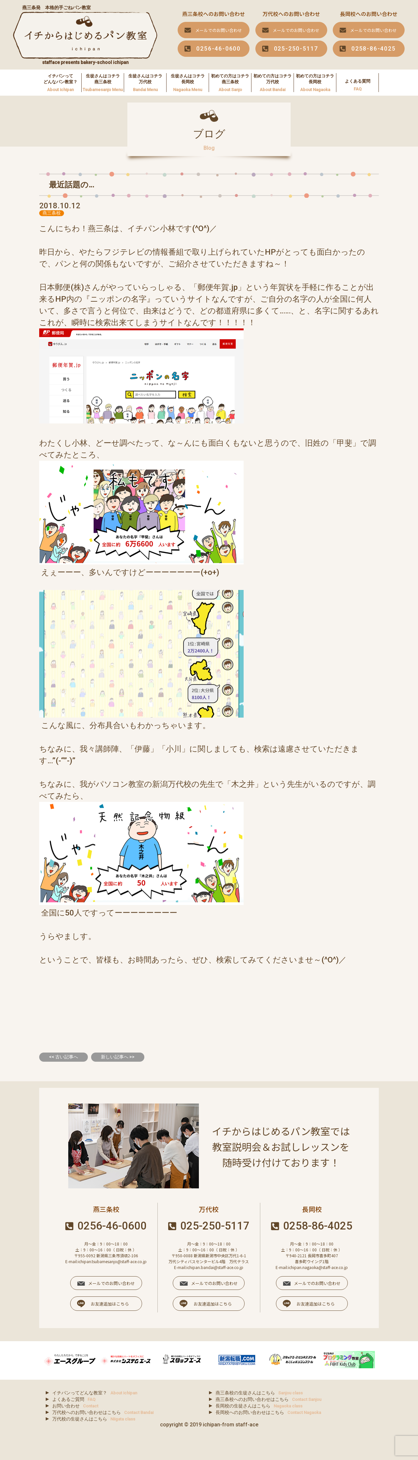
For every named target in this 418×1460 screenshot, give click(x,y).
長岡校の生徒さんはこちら (259, 1405)
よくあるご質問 (73, 1399)
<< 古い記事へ (63, 1056)
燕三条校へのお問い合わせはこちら (268, 1399)
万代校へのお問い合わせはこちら (102, 1412)
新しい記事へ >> (118, 1056)
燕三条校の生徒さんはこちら (259, 1392)
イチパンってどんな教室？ (94, 1392)
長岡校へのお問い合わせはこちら (268, 1412)
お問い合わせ (75, 1405)
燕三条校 (51, 212)
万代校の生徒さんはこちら (93, 1418)
